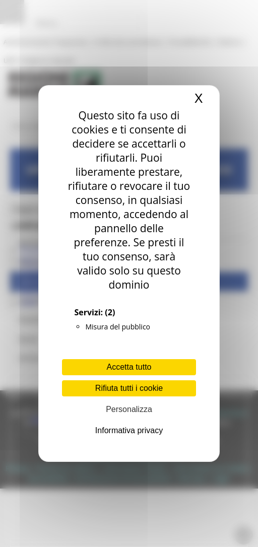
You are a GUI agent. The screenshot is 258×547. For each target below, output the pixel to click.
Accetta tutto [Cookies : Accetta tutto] (129, 367)
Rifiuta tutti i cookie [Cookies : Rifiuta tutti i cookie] (129, 388)
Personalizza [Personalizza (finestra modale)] (129, 409)
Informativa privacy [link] (129, 430)
